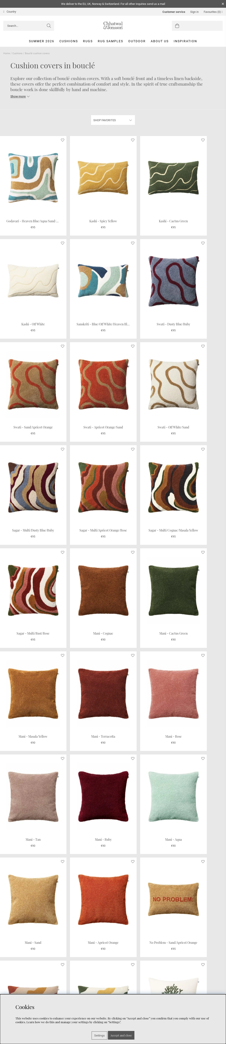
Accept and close (121, 1035)
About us (160, 41)
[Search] (28, 26)
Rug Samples (110, 41)
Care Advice (11, 992)
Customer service (173, 11)
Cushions (68, 41)
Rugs (88, 41)
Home (6, 53)
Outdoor (137, 41)
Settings (99, 1035)
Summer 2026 (41, 41)
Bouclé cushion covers (37, 53)
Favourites (213, 11)
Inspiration (185, 41)
